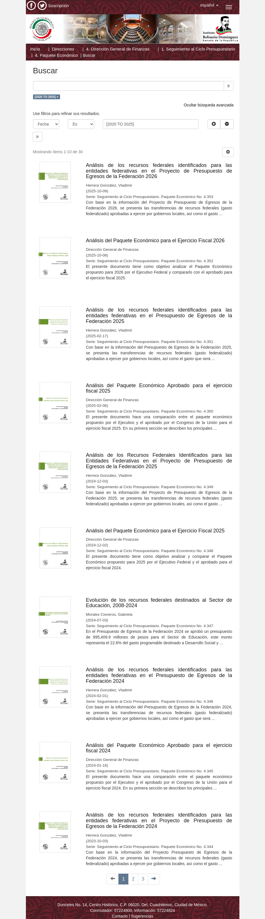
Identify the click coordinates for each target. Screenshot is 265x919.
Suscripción (58, 5)
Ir (228, 86)
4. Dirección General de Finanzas (118, 49)
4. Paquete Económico (56, 55)
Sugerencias (142, 916)
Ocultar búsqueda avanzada (208, 105)
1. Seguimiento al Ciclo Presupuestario (198, 49)
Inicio (35, 49)
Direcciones (63, 49)
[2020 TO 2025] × (46, 96)
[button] (209, 5)
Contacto (120, 916)
